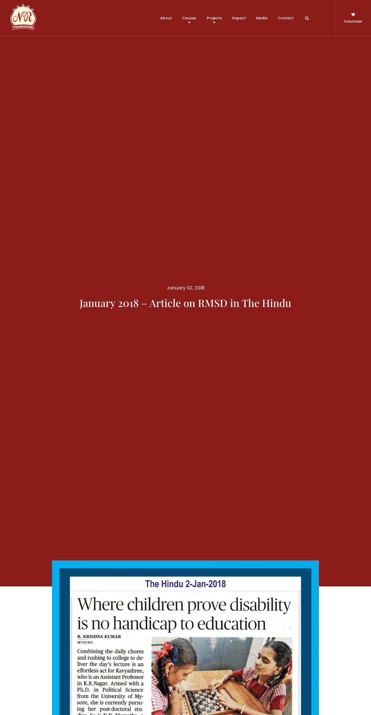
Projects (214, 18)
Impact (239, 18)
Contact (285, 18)
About (166, 18)
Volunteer (353, 17)
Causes (189, 18)
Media (261, 18)
